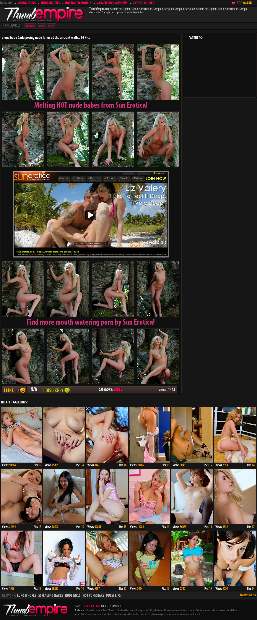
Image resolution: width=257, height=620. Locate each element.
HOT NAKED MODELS (78, 3)
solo (41, 26)
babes (30, 26)
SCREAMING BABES (50, 596)
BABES (117, 390)
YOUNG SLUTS (27, 3)
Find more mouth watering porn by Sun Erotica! (91, 323)
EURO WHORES (26, 596)
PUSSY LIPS (113, 596)
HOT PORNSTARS (93, 596)
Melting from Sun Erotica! (91, 106)
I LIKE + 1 (14, 389)
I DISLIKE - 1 (56, 389)
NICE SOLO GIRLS (143, 3)
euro (51, 26)
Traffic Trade (248, 595)
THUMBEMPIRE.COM (91, 606)
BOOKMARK (244, 3)
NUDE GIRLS (73, 596)
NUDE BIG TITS (50, 3)
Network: (6, 3)
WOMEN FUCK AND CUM (112, 3)
